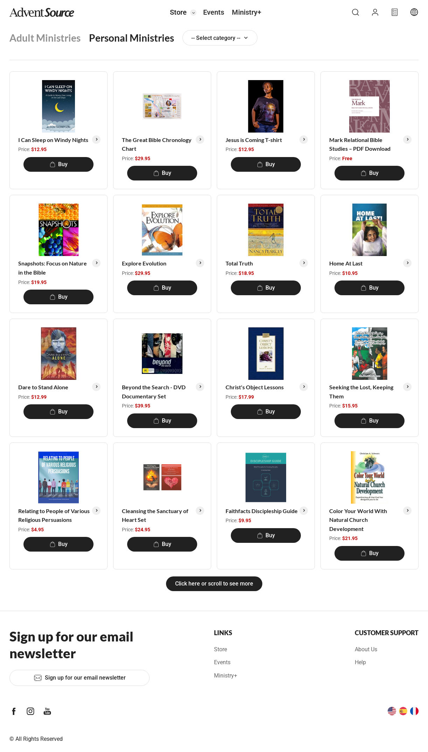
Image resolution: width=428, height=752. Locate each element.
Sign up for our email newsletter (80, 678)
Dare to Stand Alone (43, 387)
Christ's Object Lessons (255, 387)
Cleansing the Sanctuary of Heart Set (155, 515)
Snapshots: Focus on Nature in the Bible (52, 268)
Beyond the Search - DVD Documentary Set (154, 391)
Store (178, 12)
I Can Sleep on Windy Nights (53, 139)
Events (213, 12)
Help (360, 662)
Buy (59, 164)
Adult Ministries (45, 38)
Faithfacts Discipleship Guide (262, 511)
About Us (366, 649)
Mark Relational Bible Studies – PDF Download (360, 144)
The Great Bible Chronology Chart (157, 144)
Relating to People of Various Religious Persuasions (54, 515)
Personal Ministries (131, 38)
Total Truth (239, 263)
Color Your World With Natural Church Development (358, 520)
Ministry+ (246, 12)
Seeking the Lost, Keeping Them (361, 391)
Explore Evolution (144, 263)
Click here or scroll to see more (214, 583)
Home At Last (346, 263)
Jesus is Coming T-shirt (254, 139)
